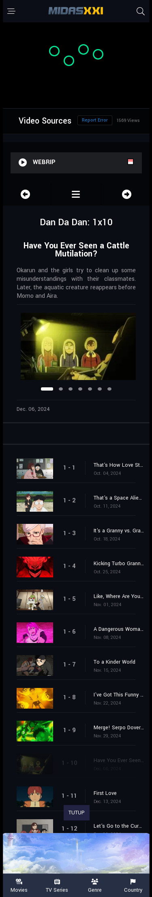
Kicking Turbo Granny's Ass (119, 563)
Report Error (95, 120)
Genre (95, 886)
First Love (105, 793)
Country (133, 886)
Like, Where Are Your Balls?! (119, 596)
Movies (19, 886)
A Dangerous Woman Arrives (119, 629)
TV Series (57, 886)
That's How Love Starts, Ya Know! (119, 465)
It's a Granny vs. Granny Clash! (119, 530)
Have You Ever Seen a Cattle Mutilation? (119, 760)
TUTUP (77, 812)
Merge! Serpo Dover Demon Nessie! (119, 727)
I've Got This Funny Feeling (119, 694)
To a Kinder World (114, 662)
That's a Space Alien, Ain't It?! (119, 498)
